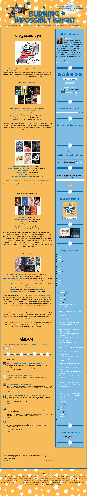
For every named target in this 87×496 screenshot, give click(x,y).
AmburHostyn (68, 38)
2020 (59, 266)
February (62, 414)
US (35, 137)
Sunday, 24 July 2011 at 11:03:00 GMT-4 (35, 395)
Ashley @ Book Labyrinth (14, 363)
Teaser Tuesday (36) (64, 316)
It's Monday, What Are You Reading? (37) (70, 325)
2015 (59, 279)
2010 (59, 420)
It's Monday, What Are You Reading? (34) (70, 383)
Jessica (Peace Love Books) (15, 422)
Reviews (33, 25)
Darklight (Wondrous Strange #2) (22, 227)
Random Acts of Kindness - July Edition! (70, 393)
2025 (59, 254)
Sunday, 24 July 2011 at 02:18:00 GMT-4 (22, 375)
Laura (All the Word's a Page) (15, 395)
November (62, 293)
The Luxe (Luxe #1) (22, 223)
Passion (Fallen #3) (23, 170)
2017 (59, 274)
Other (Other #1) (23, 217)
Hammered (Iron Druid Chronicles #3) (23, 176)
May (61, 407)
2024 (59, 257)
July (61, 302)
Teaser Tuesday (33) (64, 380)
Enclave (11, 289)
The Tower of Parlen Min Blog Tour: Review (70, 322)
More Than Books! (74, 25)
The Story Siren (36, 69)
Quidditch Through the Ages (23, 219)
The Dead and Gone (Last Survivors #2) (15, 284)
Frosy (8, 375)
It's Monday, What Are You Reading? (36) (70, 343)
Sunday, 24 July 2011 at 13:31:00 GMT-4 (25, 408)
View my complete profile (62, 62)
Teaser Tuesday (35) (64, 340)
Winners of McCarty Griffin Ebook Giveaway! (71, 338)
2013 (59, 283)
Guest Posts (51, 25)
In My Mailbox (35, 345)
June (61, 405)
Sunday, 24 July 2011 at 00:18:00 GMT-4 (33, 363)
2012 (59, 286)
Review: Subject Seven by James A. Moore (70, 309)
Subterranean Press (44, 295)
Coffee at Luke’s (18, 119)
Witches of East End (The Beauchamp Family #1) (22, 168)
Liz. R (8, 384)
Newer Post (6, 460)
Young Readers (41, 289)
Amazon (42, 108)
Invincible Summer (21, 172)
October (62, 295)
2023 (59, 259)
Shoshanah (10, 408)
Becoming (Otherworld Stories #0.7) (15, 274)
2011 (59, 288)
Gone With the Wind (22, 228)
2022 (59, 262)
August (62, 300)
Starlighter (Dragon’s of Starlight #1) (20, 116)
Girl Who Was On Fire (18, 117)
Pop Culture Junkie (16, 70)
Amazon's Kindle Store (29, 82)
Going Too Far (22, 221)
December (62, 290)
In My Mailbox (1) (64, 345)
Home (7, 25)
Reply (8, 371)
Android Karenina (15, 114)
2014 (59, 281)
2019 (59, 269)
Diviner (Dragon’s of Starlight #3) (20, 287)
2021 (59, 264)
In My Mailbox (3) (64, 307)
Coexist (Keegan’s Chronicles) (20, 110)
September (63, 297)
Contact (14, 25)
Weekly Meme (6, 346)
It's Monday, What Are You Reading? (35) (70, 357)
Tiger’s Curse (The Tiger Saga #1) (22, 166)
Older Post (49, 460)
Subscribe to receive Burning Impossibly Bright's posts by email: (69, 176)
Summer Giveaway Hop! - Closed (68, 304)
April (61, 410)
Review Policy (23, 25)
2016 (59, 276)
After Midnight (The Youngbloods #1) (21, 108)
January (62, 417)
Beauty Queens (14, 282)
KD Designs (66, 480)
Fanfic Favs (61, 25)
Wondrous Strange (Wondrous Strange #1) (22, 225)
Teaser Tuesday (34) (64, 354)
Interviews (41, 25)
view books (77, 95)
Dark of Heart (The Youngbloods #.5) (13, 278)
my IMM (39, 425)
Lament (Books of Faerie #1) (19, 112)
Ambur (67, 89)
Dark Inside (13, 291)
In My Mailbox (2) (64, 327)
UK (38, 137)
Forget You (22, 174)
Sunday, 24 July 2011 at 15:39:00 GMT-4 (34, 422)
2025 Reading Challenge (70, 87)
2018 (59, 271)
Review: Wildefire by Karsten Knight (68, 352)
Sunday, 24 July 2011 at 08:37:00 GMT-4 (21, 384)
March (61, 412)
